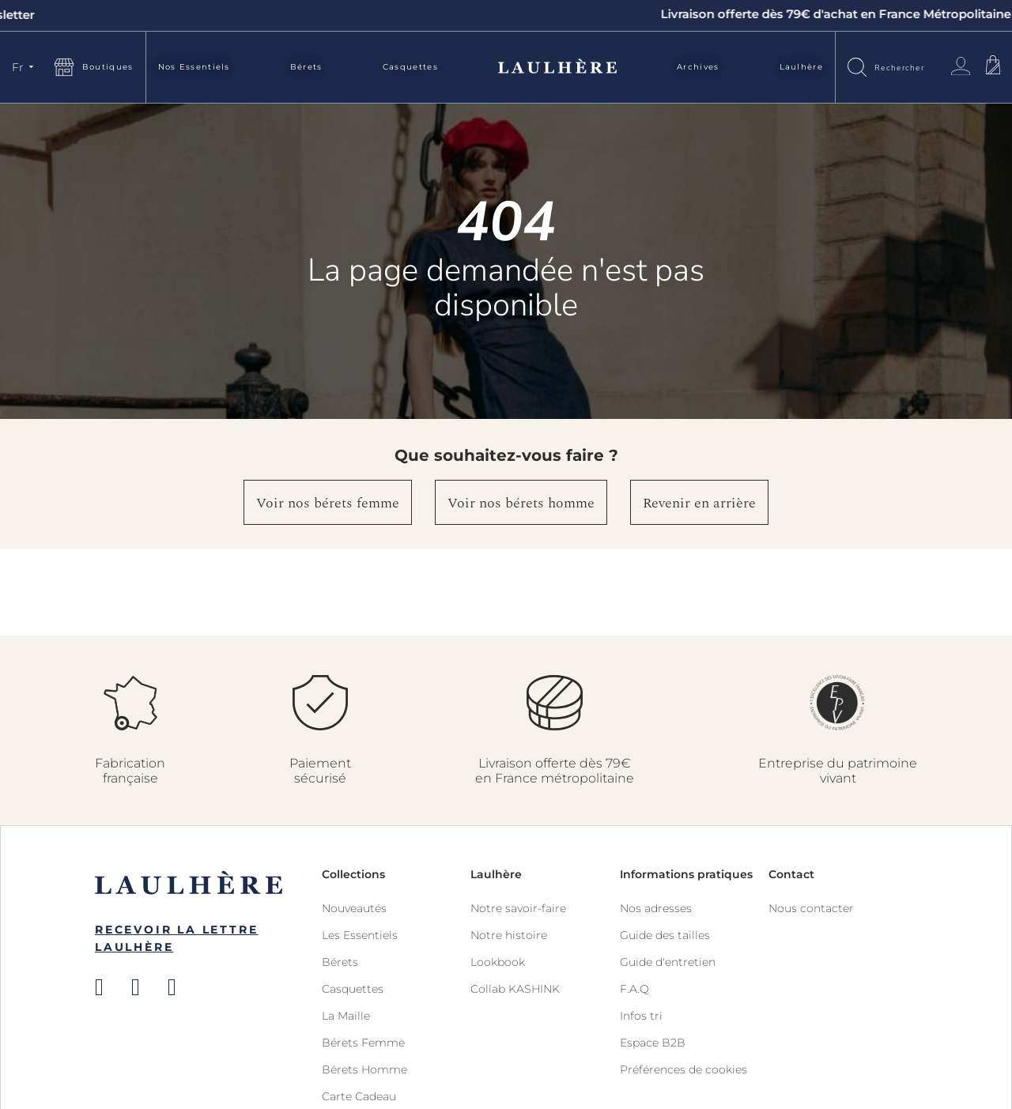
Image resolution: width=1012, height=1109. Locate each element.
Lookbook (497, 962)
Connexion (960, 66)
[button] (25, 67)
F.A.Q (634, 989)
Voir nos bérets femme (327, 503)
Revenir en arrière (699, 503)
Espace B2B (652, 1042)
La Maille (346, 1016)
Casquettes (410, 67)
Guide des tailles (665, 935)
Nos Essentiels (194, 67)
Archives (698, 67)
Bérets (306, 67)
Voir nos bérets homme (521, 503)
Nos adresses (656, 908)
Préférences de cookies (683, 1069)
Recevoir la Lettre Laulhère (176, 938)
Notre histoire (508, 935)
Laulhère (801, 67)
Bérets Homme (364, 1069)
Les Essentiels (360, 935)
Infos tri (641, 1016)
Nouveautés (354, 908)
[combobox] (904, 66)
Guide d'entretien (668, 962)
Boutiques (108, 67)
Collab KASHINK (515, 989)
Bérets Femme (363, 1042)
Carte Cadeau (359, 1096)
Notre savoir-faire (518, 908)
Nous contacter (811, 908)
